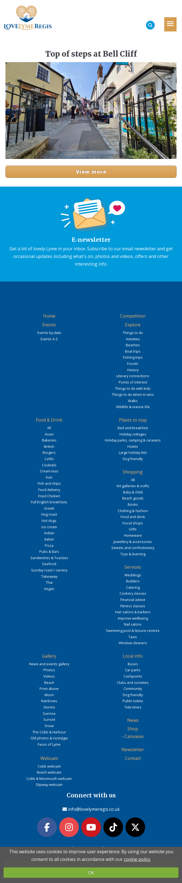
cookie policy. (137, 859)
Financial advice (132, 599)
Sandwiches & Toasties (49, 557)
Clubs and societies (133, 682)
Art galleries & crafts (133, 485)
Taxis (133, 636)
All (49, 427)
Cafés (49, 458)
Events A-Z (49, 338)
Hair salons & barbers (133, 611)
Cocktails (49, 465)
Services (132, 567)
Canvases (134, 736)
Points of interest (133, 382)
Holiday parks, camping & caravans (133, 440)
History (133, 369)
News (133, 720)
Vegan (49, 588)
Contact (133, 758)
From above (49, 688)
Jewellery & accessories (133, 541)
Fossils (132, 363)
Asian (49, 434)
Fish (49, 477)
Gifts (133, 529)
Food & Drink (49, 420)
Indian (49, 532)
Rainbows (49, 700)
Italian (49, 539)
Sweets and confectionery (132, 547)
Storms (49, 707)
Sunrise (49, 713)
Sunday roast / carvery (49, 570)
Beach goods (133, 498)
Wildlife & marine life (133, 406)
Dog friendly (133, 458)
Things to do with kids (133, 388)
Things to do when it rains (133, 394)
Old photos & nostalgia (49, 738)
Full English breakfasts (49, 501)
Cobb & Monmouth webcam (49, 778)
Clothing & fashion (133, 510)
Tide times (132, 707)
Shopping (133, 472)
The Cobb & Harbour (49, 732)
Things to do (133, 332)
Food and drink (133, 516)
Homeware (133, 535)
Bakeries (49, 440)
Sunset (49, 719)
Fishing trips (133, 357)
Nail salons (133, 624)
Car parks (133, 669)
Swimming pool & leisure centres (133, 630)
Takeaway (49, 576)
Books (133, 504)
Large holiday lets (133, 452)
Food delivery (49, 489)
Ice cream (49, 526)
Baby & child (133, 492)
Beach (49, 682)
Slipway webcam (49, 784)
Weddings (132, 575)
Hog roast (49, 514)
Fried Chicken (49, 495)
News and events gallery (49, 663)
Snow (49, 725)
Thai (49, 582)
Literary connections (132, 375)
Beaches (133, 344)
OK (91, 873)
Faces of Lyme (49, 744)
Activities (133, 338)
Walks (133, 400)
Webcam (49, 758)
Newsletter (132, 750)
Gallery (49, 656)
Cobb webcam (49, 766)
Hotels (132, 446)
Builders (133, 581)
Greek (49, 508)
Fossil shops (133, 523)
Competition (132, 316)
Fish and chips (49, 483)
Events (49, 325)
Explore (133, 325)
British (49, 446)
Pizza (49, 545)
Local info (133, 656)
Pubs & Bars (49, 551)
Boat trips (133, 351)
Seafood (49, 563)
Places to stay (133, 420)
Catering (133, 587)
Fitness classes (132, 605)
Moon (49, 694)
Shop (132, 729)
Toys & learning (132, 553)
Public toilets (133, 700)
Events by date (49, 332)
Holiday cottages (133, 434)
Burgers (49, 452)
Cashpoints (133, 676)
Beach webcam (49, 772)
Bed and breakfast (133, 427)
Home (49, 316)
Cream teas (49, 471)
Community (133, 688)
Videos (49, 676)
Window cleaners (133, 642)
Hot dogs (49, 520)
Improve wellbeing (133, 618)
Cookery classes (133, 593)
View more (91, 171)
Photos (49, 669)
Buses (133, 663)
